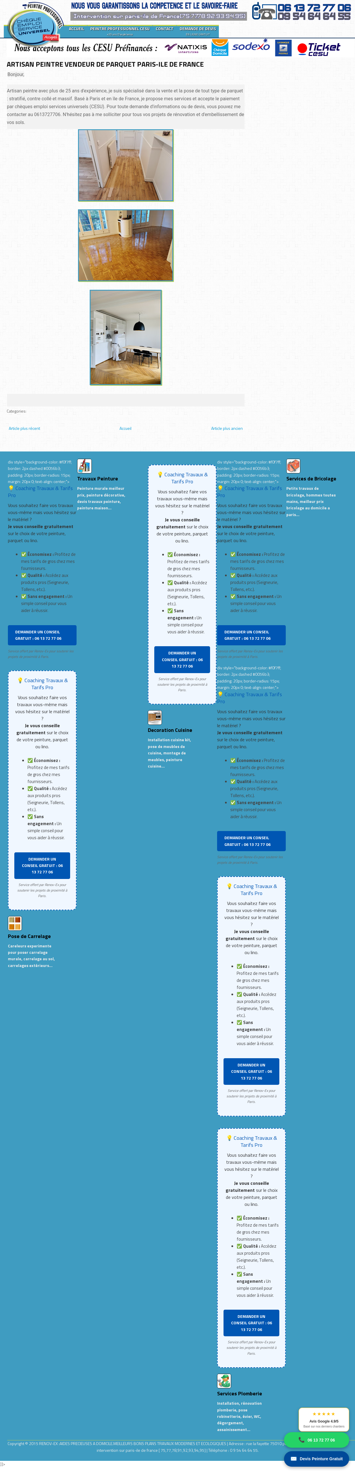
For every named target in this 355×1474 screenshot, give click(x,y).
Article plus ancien (227, 428)
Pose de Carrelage (29, 936)
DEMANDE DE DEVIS (198, 31)
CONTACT (165, 28)
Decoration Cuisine (170, 730)
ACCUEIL (76, 28)
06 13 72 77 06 (316, 1440)
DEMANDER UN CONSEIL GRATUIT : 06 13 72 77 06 (38, 635)
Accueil (125, 428)
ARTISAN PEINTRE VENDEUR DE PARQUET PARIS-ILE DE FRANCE (105, 64)
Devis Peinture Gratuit (316, 1459)
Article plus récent (24, 428)
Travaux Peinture (97, 478)
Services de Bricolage (311, 478)
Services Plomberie (239, 1393)
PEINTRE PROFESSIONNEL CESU (120, 31)
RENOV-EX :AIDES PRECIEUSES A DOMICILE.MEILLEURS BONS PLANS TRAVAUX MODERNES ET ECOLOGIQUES (133, 1443)
